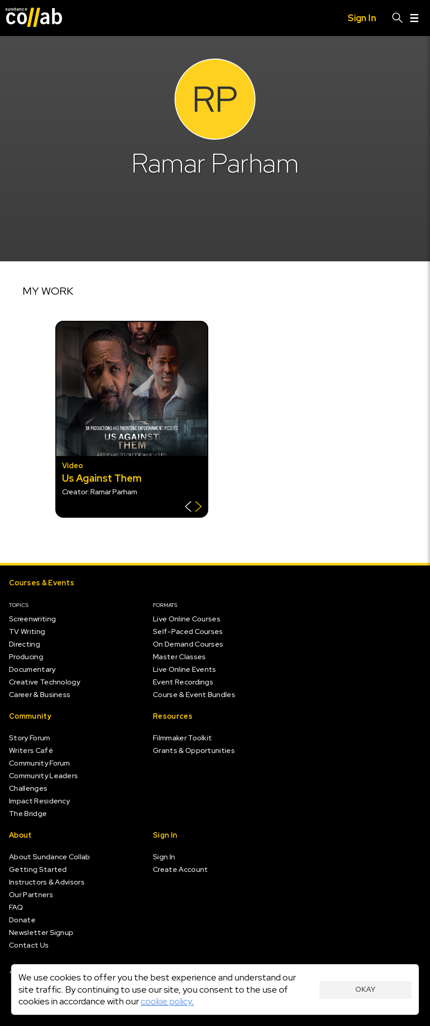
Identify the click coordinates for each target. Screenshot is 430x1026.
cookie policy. (167, 1001)
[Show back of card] (193, 507)
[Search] (397, 18)
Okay (365, 989)
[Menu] (414, 18)
